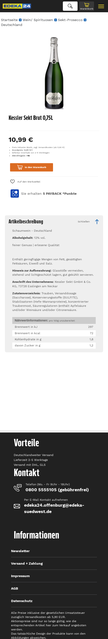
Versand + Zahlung (27, 563)
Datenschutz (21, 601)
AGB (14, 588)
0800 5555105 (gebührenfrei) (57, 489)
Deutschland (11, 25)
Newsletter (20, 551)
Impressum (20, 576)
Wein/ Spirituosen (38, 20)
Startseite (9, 20)
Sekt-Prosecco (70, 20)
